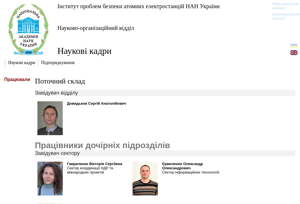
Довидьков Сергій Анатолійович (96, 103)
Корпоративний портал (283, 16)
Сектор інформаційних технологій (190, 172)
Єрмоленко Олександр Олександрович (182, 166)
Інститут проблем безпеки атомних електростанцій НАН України (138, 6)
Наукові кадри (84, 51)
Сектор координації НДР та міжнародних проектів (90, 170)
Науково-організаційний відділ (95, 28)
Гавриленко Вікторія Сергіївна (94, 164)
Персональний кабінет (283, 6)
